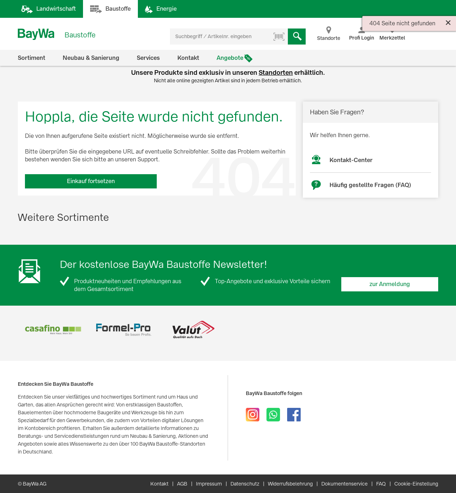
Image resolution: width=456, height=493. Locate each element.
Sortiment (31, 58)
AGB (182, 484)
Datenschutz (244, 484)
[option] (53, 329)
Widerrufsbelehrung (290, 484)
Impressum (209, 484)
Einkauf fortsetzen (91, 181)
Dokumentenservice (344, 484)
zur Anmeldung (389, 284)
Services (148, 58)
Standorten (276, 72)
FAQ (381, 484)
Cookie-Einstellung (416, 484)
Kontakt (188, 58)
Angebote (230, 58)
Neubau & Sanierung (91, 58)
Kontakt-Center (351, 160)
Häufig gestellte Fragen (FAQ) (370, 185)
